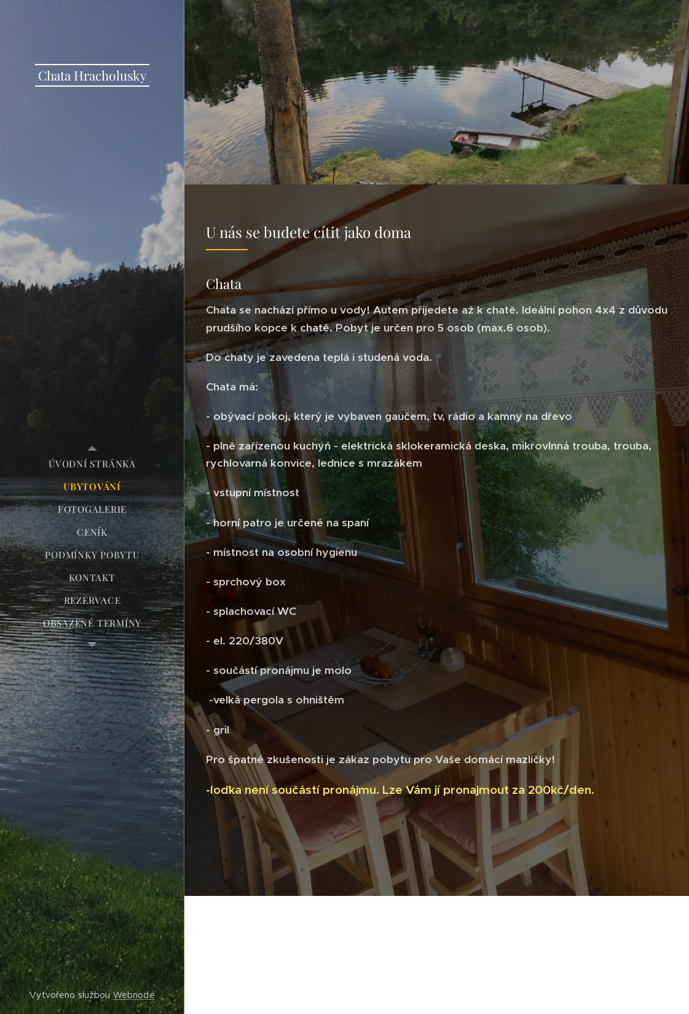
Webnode (134, 994)
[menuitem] (92, 464)
